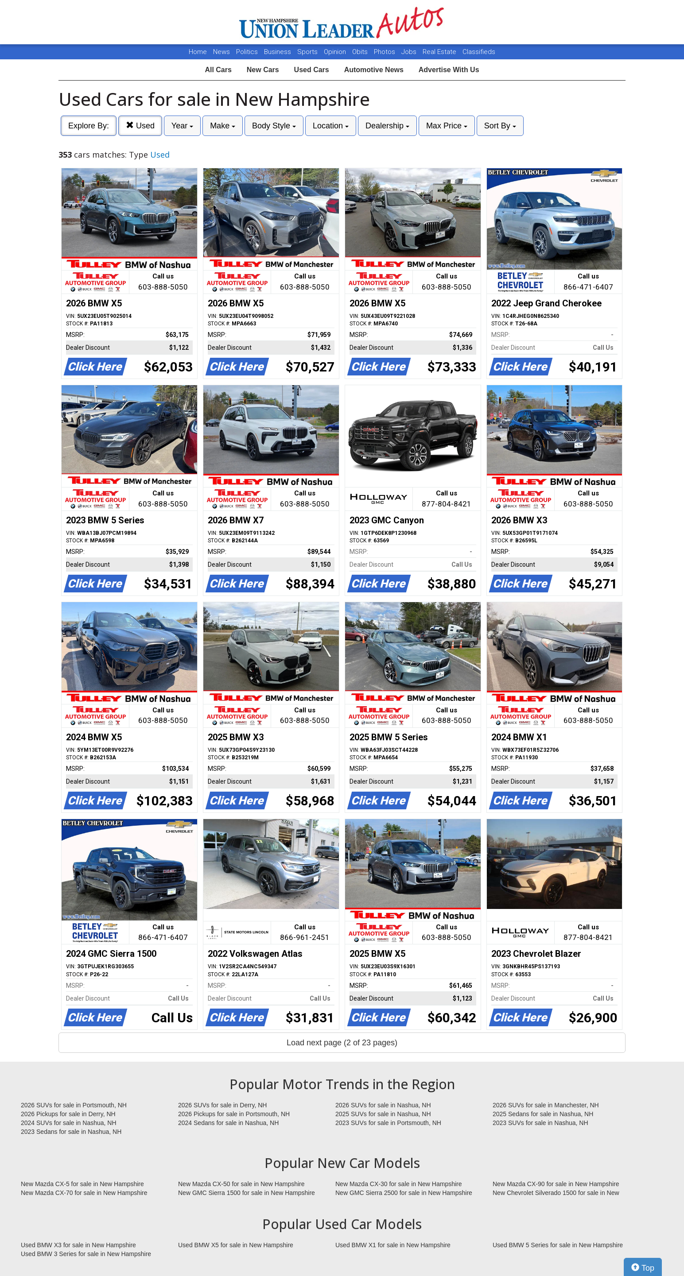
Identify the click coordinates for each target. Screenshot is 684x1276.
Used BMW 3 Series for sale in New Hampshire (86, 1253)
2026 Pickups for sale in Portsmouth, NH (234, 1113)
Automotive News (374, 69)
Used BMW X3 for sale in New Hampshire (78, 1245)
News (221, 52)
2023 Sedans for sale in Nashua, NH (71, 1131)
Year (182, 125)
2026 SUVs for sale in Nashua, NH (383, 1105)
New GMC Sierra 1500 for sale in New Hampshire (246, 1192)
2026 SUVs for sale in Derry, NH (222, 1105)
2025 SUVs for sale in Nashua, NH (383, 1113)
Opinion (336, 52)
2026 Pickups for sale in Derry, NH (68, 1113)
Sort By (500, 125)
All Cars (218, 69)
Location (331, 125)
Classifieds (478, 52)
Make (222, 125)
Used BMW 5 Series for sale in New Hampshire (558, 1245)
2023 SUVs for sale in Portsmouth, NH (388, 1122)
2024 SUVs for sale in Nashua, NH (69, 1122)
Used (140, 125)
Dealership (387, 125)
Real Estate (440, 52)
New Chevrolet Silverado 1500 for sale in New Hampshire (556, 1193)
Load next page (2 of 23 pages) (342, 1042)
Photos (385, 52)
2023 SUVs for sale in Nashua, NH (540, 1122)
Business (278, 52)
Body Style (274, 125)
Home (198, 52)
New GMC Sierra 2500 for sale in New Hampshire (403, 1192)
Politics (247, 52)
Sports (308, 52)
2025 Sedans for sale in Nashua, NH (543, 1113)
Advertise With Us (449, 69)
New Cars (263, 69)
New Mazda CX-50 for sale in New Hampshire (241, 1183)
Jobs (409, 52)
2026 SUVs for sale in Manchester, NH (546, 1105)
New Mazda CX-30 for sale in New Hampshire (398, 1183)
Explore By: (88, 125)
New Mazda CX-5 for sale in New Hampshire (82, 1183)
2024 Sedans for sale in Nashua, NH (228, 1122)
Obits (360, 52)
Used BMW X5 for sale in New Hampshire (235, 1245)
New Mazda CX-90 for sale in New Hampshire (556, 1183)
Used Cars (311, 69)
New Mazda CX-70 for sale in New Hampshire (84, 1192)
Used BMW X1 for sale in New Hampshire (393, 1245)
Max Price (446, 125)
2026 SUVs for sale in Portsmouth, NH (74, 1105)
